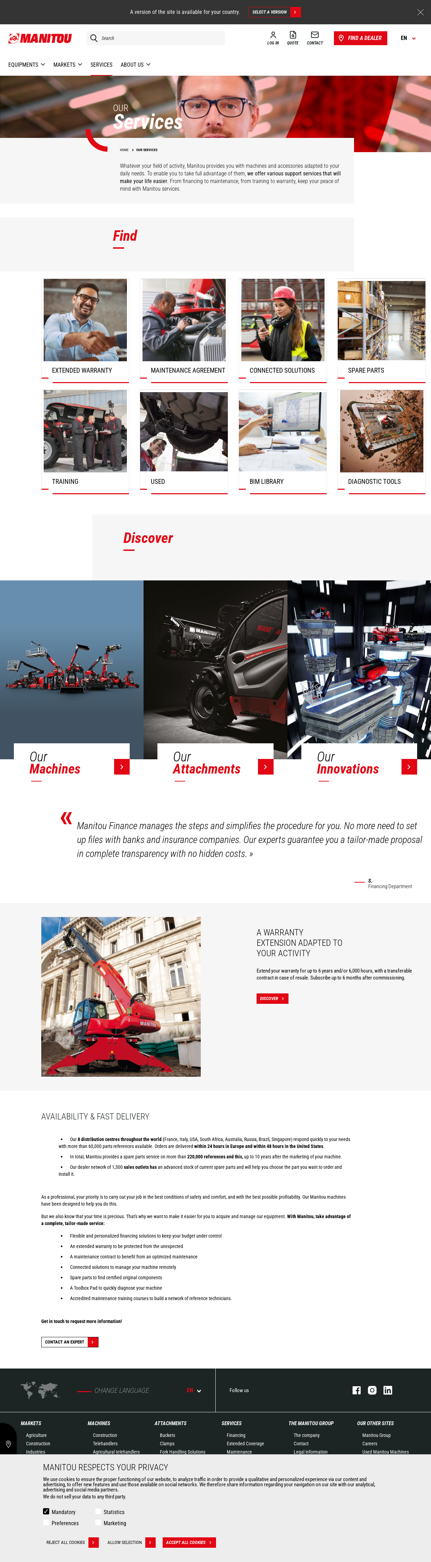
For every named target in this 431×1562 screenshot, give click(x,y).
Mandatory (64, 1512)
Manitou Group (376, 1435)
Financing (236, 1435)
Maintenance (239, 1452)
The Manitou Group (311, 1423)
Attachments (171, 1423)
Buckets (167, 1435)
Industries (35, 1452)
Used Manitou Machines (385, 1452)
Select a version (276, 12)
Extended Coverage (245, 1443)
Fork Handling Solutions (182, 1452)
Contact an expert (71, 1342)
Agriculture (36, 1435)
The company (307, 1435)
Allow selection (131, 1542)
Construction (38, 1443)
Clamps (167, 1443)
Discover (274, 998)
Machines (99, 1423)
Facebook (353, 1390)
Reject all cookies (72, 1542)
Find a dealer (359, 38)
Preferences (65, 1523)
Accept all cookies (191, 1542)
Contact (301, 1443)
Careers (369, 1443)
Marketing (115, 1523)
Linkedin (384, 1390)
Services (232, 1423)
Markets (31, 1423)
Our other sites (375, 1423)
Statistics (114, 1512)
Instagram (369, 1390)
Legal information (311, 1452)
